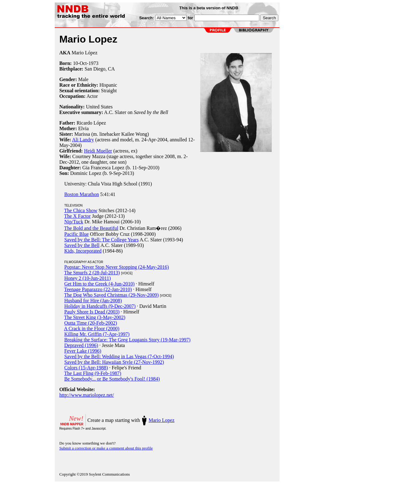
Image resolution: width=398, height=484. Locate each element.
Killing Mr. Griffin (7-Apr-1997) (97, 334)
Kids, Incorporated (83, 250)
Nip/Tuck (73, 221)
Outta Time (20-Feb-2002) (90, 323)
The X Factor (77, 216)
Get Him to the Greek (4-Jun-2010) (99, 283)
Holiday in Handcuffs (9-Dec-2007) (100, 306)
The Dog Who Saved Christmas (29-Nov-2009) (111, 295)
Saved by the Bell (82, 245)
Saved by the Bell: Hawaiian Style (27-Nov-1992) (114, 362)
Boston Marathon (81, 194)
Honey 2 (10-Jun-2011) (87, 278)
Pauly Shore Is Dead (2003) (92, 311)
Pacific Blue (76, 234)
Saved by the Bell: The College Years (101, 239)
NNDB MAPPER (71, 424)
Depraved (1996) (81, 345)
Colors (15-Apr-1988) (86, 367)
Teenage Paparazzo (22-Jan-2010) (98, 289)
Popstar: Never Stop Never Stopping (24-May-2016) (116, 267)
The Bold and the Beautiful (91, 228)
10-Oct (80, 63)
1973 (93, 63)
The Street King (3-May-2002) (94, 317)
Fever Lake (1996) (82, 351)
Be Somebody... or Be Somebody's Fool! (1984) (112, 378)
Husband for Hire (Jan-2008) (93, 300)
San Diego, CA (100, 68)
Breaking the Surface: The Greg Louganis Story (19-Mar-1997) (127, 339)
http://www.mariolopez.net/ (86, 395)
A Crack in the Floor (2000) (91, 328)
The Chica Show (80, 210)
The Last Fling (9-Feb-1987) (92, 373)
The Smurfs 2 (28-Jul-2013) (92, 272)
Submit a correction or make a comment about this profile (106, 448)
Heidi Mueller (98, 150)
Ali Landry (83, 139)
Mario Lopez (161, 420)
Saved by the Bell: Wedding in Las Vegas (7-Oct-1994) (119, 356)
